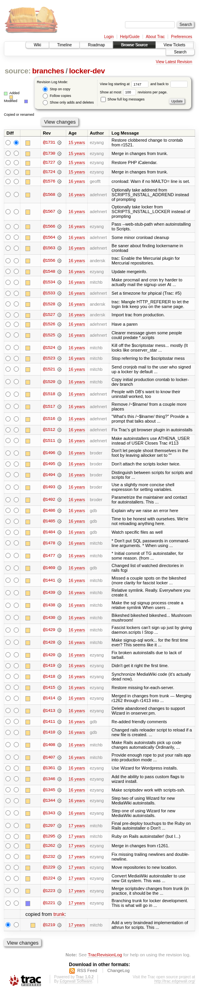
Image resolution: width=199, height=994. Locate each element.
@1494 (49, 476)
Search (180, 52)
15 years (77, 142)
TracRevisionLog (105, 956)
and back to (169, 84)
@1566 (49, 227)
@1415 (49, 689)
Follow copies (57, 95)
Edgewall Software (76, 983)
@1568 (49, 195)
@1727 (49, 163)
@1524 (49, 348)
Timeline (64, 45)
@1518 (49, 395)
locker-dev (87, 71)
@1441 (49, 581)
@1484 (49, 533)
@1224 (49, 880)
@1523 (49, 359)
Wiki (37, 45)
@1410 (49, 734)
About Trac (155, 37)
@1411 (49, 723)
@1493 (49, 488)
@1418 (49, 678)
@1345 (49, 791)
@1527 (49, 315)
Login (109, 37)
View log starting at (125, 84)
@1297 (49, 827)
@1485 (49, 523)
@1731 (49, 142)
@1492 (49, 501)
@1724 (49, 172)
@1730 (49, 153)
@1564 (49, 238)
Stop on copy (56, 89)
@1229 (49, 869)
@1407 (49, 759)
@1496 (49, 454)
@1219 (49, 927)
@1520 (49, 382)
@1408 (49, 746)
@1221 (49, 905)
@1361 (49, 769)
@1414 (49, 700)
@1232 (49, 858)
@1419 (49, 667)
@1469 (49, 569)
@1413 (49, 712)
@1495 (49, 465)
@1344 (49, 802)
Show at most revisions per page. (134, 92)
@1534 (49, 283)
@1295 (49, 838)
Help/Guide (129, 37)
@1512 (49, 431)
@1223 (49, 893)
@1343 (49, 815)
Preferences (181, 37)
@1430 (49, 619)
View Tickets (174, 45)
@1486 (49, 512)
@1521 (49, 370)
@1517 (49, 407)
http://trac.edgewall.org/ (174, 983)
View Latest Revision (174, 62)
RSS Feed (87, 972)
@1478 (49, 544)
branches (48, 71)
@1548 (49, 272)
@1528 (49, 304)
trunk (59, 916)
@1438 (49, 606)
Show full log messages (123, 99)
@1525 (49, 336)
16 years (77, 181)
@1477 (49, 557)
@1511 (49, 441)
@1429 (49, 631)
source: (18, 71)
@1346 (49, 780)
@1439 (49, 594)
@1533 (49, 294)
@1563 (49, 249)
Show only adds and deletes (68, 102)
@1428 (49, 643)
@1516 (49, 420)
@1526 (49, 325)
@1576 (49, 182)
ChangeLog (118, 972)
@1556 (49, 261)
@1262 (49, 847)
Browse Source (134, 45)
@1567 (49, 212)
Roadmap (96, 45)
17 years (77, 827)
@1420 (49, 656)
